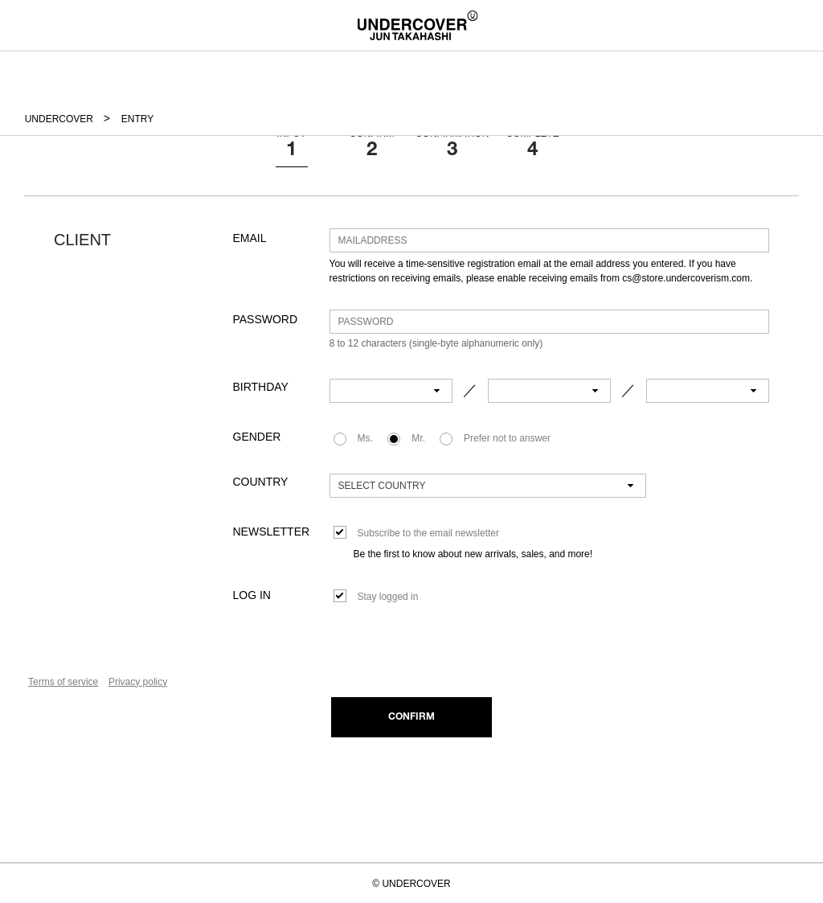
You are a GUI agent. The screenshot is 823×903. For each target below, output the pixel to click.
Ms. (365, 438)
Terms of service (63, 682)
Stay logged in (388, 596)
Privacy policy (138, 682)
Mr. (418, 438)
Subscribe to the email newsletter (428, 533)
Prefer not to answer (507, 438)
